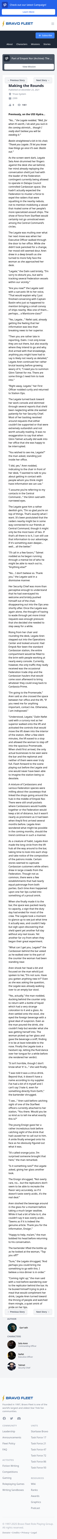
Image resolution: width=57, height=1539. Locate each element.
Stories (46, 44)
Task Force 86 (38, 1461)
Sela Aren (23, 1343)
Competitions (10, 1471)
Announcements (11, 1437)
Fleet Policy (8, 1443)
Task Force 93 (38, 1467)
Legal (34, 1532)
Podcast (35, 1508)
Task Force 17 (38, 1437)
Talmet (21, 1365)
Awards (35, 1496)
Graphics (36, 1502)
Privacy (25, 1532)
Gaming (6, 1478)
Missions (35, 44)
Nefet (21, 1354)
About (10, 44)
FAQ (4, 1449)
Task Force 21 (38, 1443)
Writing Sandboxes (13, 1490)
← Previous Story (16, 80)
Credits (15, 1532)
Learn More (28, 11)
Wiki (33, 1484)
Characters (21, 44)
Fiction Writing (10, 1465)
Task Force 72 (38, 1455)
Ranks (34, 1490)
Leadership (8, 1431)
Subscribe (45, 35)
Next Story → (43, 80)
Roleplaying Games (13, 1484)
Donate (6, 1532)
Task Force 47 (38, 1449)
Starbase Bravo (39, 1431)
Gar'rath (23, 1327)
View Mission (29, 66)
